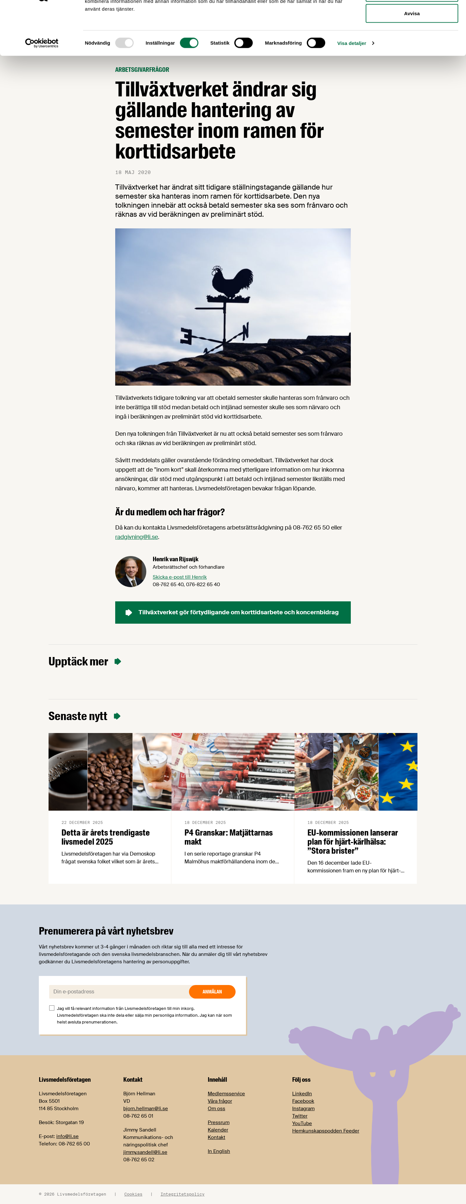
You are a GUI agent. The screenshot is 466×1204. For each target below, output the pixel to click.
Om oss (216, 1108)
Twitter (299, 1116)
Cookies (133, 1194)
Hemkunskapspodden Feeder (325, 1131)
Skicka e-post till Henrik (180, 577)
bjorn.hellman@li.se (145, 1108)
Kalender (218, 1130)
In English (219, 1151)
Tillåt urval (412, 38)
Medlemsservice (226, 1093)
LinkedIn (302, 1093)
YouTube (302, 1123)
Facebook (303, 1101)
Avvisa (412, 59)
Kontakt (216, 1137)
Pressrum (218, 1122)
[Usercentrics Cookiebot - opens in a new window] (42, 89)
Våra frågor (220, 1101)
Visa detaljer (351, 89)
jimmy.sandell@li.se (145, 1152)
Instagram (303, 1108)
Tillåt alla (411, 17)
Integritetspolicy (183, 1194)
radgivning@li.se (136, 537)
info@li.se (67, 1136)
